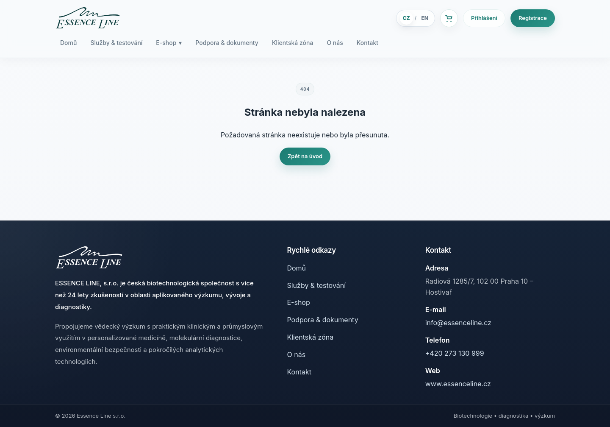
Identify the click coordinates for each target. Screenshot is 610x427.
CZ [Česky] (406, 18)
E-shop (169, 43)
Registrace (532, 17)
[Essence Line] (87, 18)
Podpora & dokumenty (226, 42)
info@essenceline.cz (458, 322)
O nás (335, 42)
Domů (68, 42)
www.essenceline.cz (458, 384)
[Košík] (449, 18)
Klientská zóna (292, 42)
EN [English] (424, 18)
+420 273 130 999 (454, 353)
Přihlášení (484, 17)
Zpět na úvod (305, 156)
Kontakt (367, 42)
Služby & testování (116, 42)
